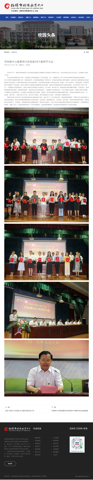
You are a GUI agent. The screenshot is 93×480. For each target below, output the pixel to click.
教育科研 (50, 17)
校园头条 (20, 17)
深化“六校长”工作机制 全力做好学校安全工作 (19, 411)
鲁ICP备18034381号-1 (82, 477)
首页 (7, 17)
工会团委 (58, 17)
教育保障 (66, 17)
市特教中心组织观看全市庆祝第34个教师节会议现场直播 (69, 411)
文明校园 (55, 449)
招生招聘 (81, 17)
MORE (10, 464)
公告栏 (88, 17)
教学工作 (43, 17)
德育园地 (35, 17)
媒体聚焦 (55, 452)
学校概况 (13, 17)
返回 (86, 53)
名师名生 (73, 17)
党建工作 (28, 17)
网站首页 (6, 52)
